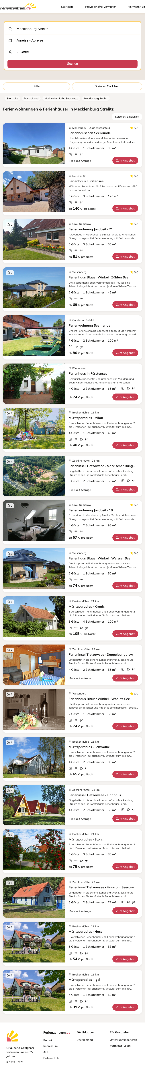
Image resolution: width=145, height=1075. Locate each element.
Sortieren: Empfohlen (107, 86)
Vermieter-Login (120, 1045)
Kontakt (48, 1040)
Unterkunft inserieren (123, 1040)
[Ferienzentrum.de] (18, 10)
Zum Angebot (125, 160)
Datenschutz (51, 1058)
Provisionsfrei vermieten (100, 6)
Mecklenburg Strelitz (95, 98)
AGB (46, 1052)
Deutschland (31, 98)
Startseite (67, 6)
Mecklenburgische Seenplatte (61, 98)
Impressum (50, 1046)
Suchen (72, 63)
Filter (36, 86)
